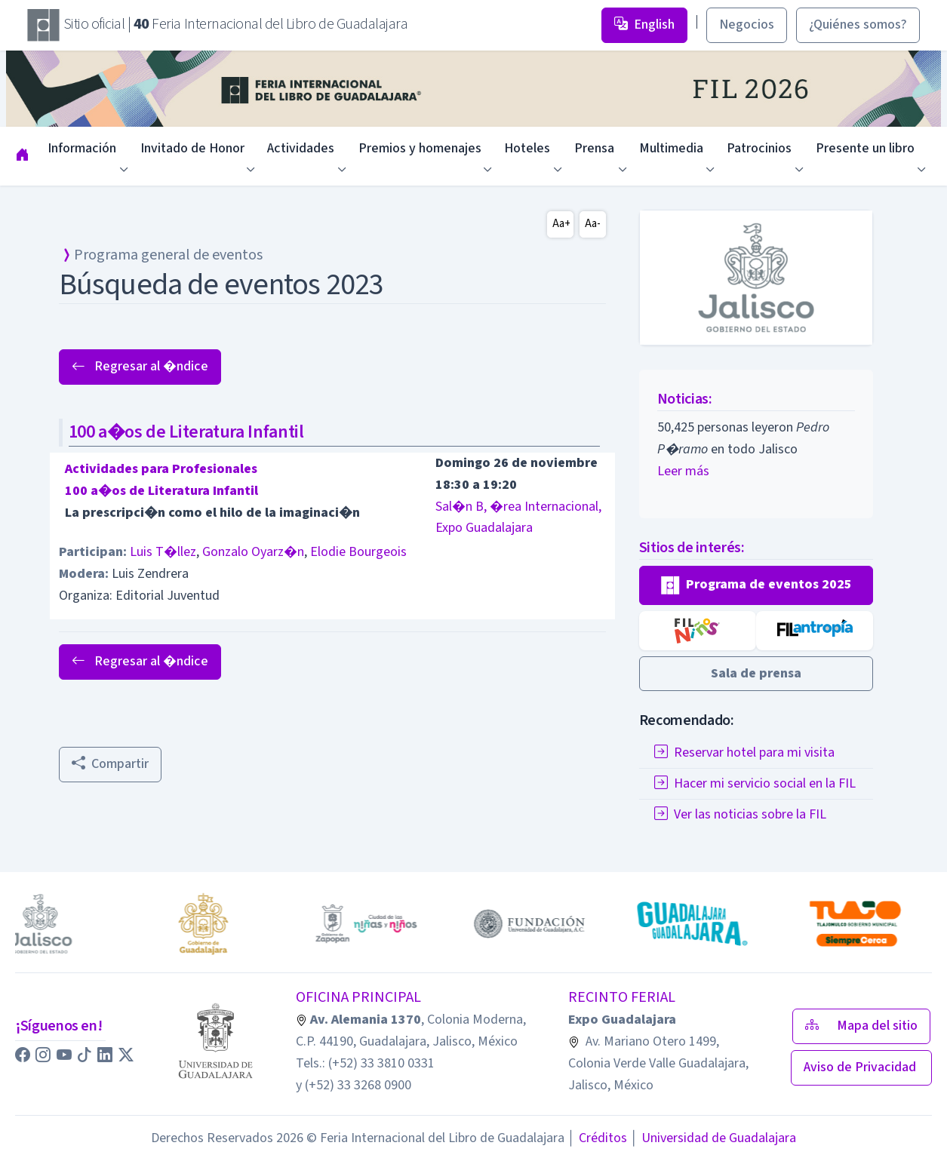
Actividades (300, 148)
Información (82, 148)
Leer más (683, 471)
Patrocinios (759, 148)
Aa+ (561, 224)
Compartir (110, 763)
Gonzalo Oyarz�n (253, 551)
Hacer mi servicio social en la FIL (755, 783)
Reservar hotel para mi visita (744, 752)
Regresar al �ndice (140, 366)
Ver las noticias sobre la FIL (740, 814)
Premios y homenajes (419, 148)
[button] (756, 585)
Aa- (593, 224)
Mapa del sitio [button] (861, 1025)
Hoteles (527, 148)
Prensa (594, 148)
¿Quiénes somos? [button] (858, 24)
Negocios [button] (746, 24)
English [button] (644, 24)
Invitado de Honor (192, 148)
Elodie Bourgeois (358, 551)
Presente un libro (865, 148)
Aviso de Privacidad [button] (861, 1067)
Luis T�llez (163, 551)
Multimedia (671, 148)
